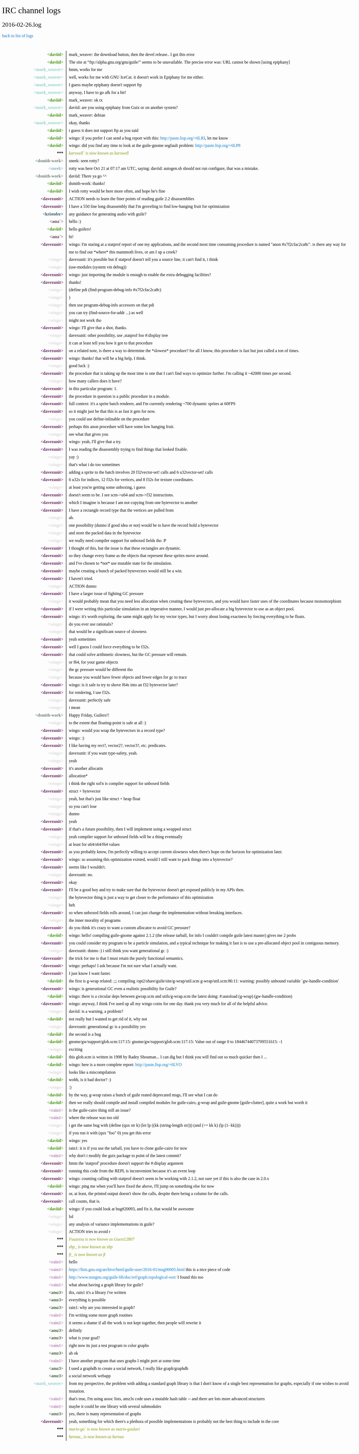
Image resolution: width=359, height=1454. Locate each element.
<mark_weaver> (48, 69)
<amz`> (56, 221)
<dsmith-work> (49, 161)
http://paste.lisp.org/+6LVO (158, 1064)
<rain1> (56, 1110)
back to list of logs (17, 35)
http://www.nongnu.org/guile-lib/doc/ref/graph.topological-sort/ (122, 1277)
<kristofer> (53, 214)
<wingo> (55, 259)
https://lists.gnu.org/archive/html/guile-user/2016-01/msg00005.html (127, 1269)
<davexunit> (52, 198)
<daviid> (55, 54)
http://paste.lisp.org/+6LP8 (217, 145)
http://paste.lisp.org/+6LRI (182, 138)
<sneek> (55, 168)
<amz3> (56, 1292)
